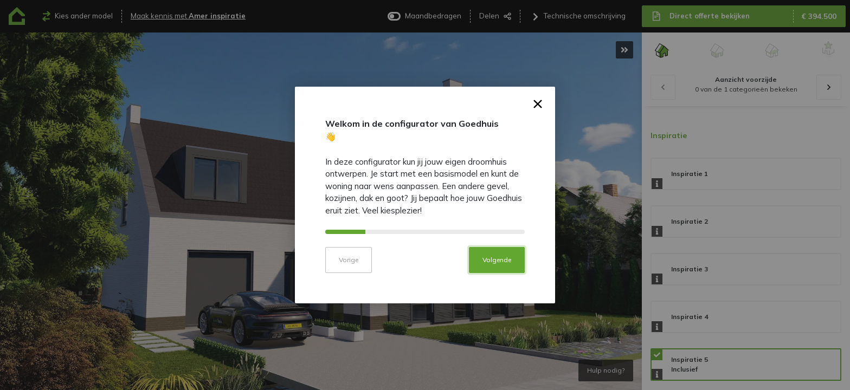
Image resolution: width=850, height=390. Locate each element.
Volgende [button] (496, 267)
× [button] (538, 113)
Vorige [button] (348, 267)
